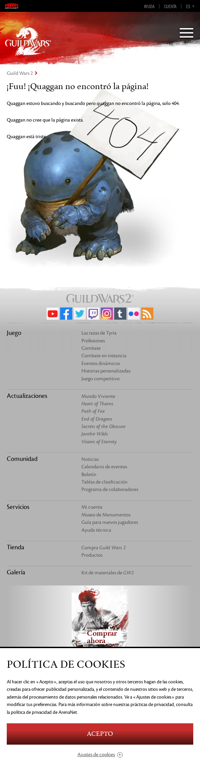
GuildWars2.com (28, 40)
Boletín (88, 474)
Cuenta (170, 6)
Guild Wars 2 (20, 73)
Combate (91, 348)
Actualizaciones (27, 396)
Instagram (107, 313)
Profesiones (93, 341)
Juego (14, 333)
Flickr (134, 313)
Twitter (80, 313)
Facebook (66, 313)
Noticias (90, 459)
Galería (16, 572)
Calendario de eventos (104, 467)
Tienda (15, 547)
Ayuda (149, 6)
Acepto (100, 734)
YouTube (53, 313)
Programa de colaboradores (109, 489)
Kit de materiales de (107, 573)
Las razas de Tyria (99, 333)
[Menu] (186, 33)
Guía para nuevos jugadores (109, 522)
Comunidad (22, 459)
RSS (147, 313)
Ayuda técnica (96, 530)
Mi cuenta (91, 507)
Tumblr (120, 313)
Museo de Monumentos (105, 515)
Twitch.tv (93, 313)
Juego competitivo (100, 379)
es (188, 6)
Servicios (18, 507)
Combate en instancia (103, 356)
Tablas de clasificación (104, 482)
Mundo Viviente (98, 396)
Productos (91, 555)
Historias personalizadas (105, 371)
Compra (103, 548)
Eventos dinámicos (100, 363)
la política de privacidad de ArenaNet (42, 712)
